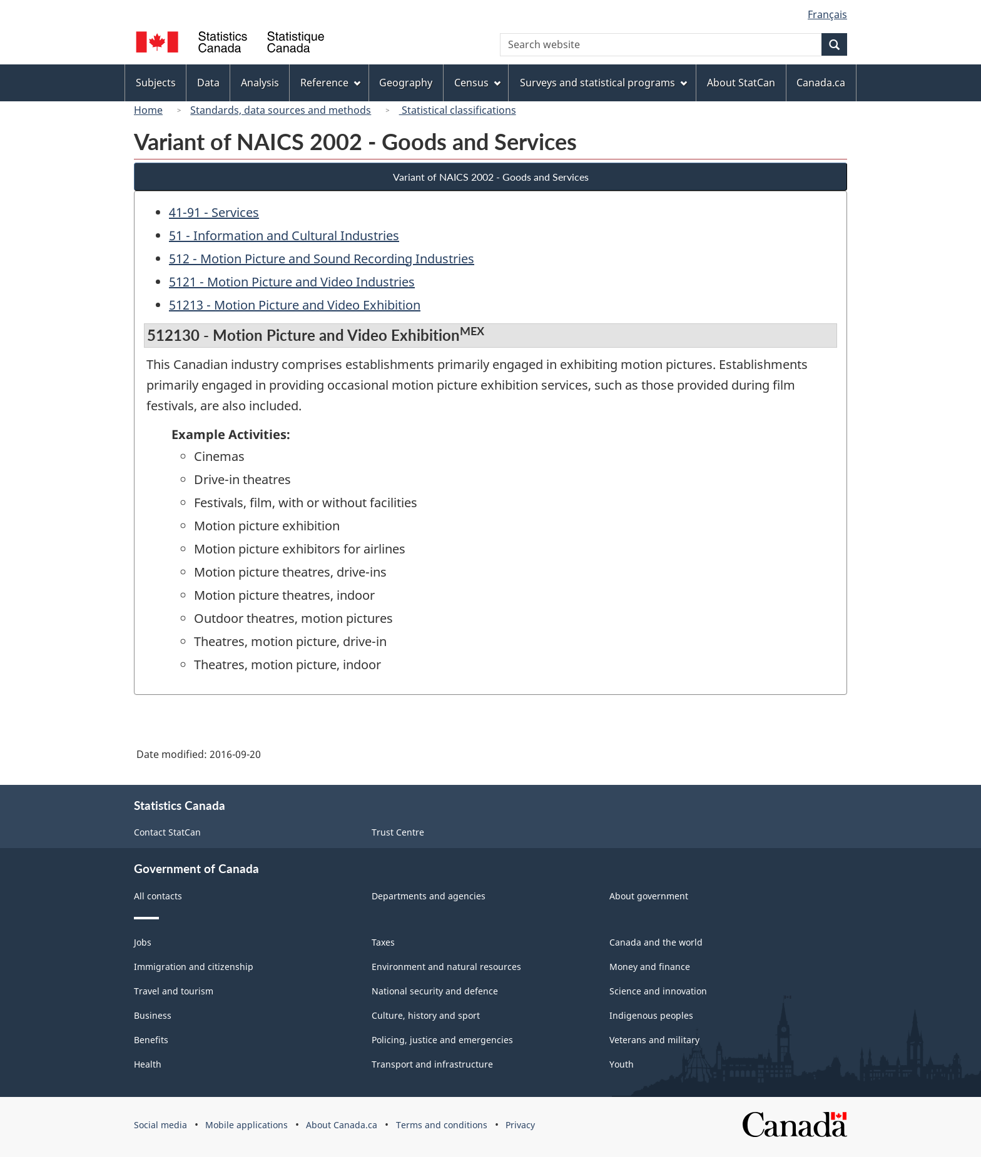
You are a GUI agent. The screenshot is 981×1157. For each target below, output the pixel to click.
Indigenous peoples (651, 1015)
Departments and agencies (428, 896)
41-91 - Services (214, 212)
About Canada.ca (341, 1125)
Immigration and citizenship (193, 967)
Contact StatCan (167, 832)
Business (152, 1015)
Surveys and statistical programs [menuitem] (603, 82)
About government (648, 896)
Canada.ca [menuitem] (820, 82)
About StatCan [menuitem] (741, 82)
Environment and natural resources (446, 967)
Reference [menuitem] (330, 82)
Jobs (142, 942)
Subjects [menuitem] (156, 82)
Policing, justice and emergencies (442, 1040)
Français (827, 14)
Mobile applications (246, 1125)
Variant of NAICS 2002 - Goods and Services (491, 177)
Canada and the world (656, 942)
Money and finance (649, 967)
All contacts (158, 896)
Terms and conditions (441, 1125)
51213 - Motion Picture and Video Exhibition (294, 304)
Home (148, 110)
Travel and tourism (173, 991)
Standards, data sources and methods (280, 110)
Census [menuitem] (477, 82)
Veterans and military (654, 1040)
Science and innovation (658, 991)
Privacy (520, 1125)
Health (147, 1064)
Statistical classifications (457, 110)
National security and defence (435, 991)
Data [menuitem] (208, 82)
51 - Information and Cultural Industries (284, 235)
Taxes (383, 942)
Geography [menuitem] (405, 82)
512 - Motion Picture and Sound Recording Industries (321, 258)
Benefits (151, 1040)
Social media (160, 1125)
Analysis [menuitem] (260, 82)
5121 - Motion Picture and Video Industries (292, 281)
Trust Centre (398, 832)
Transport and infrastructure (432, 1064)
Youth (621, 1064)
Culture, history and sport (426, 1015)
